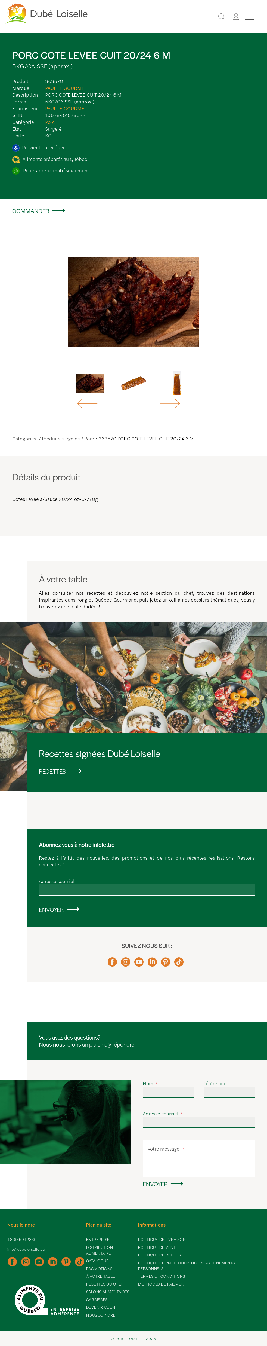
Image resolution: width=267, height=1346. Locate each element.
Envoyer (51, 909)
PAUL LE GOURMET (66, 87)
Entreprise (98, 1239)
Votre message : (166, 1148)
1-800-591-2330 (22, 1239)
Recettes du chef (105, 1284)
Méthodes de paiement (162, 1284)
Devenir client (102, 1307)
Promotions (99, 1268)
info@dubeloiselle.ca (26, 1249)
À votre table (100, 1276)
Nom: (150, 1083)
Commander (30, 211)
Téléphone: (216, 1083)
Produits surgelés (61, 438)
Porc (50, 121)
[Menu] (249, 17)
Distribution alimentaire (99, 1250)
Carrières (97, 1299)
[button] (88, 403)
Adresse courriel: (57, 881)
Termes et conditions (161, 1276)
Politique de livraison (162, 1239)
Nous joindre (101, 1315)
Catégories (24, 438)
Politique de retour (159, 1255)
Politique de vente (158, 1247)
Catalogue (97, 1260)
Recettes (52, 771)
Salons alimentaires (107, 1291)
